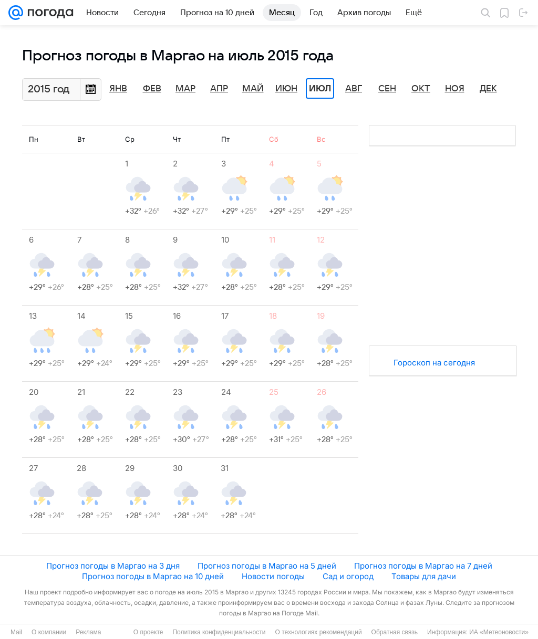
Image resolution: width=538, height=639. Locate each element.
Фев (152, 88)
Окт (420, 88)
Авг (353, 88)
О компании (49, 632)
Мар (185, 88)
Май (253, 88)
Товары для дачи (423, 576)
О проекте (148, 632)
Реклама (88, 632)
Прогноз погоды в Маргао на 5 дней (267, 566)
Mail (16, 632)
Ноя (454, 88)
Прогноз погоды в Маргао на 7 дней (423, 566)
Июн (286, 88)
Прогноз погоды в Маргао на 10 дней (153, 576)
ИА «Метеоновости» (499, 632)
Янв (118, 88)
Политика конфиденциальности (218, 632)
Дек (488, 88)
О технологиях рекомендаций (318, 632)
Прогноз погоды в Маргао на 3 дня (113, 566)
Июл (320, 88)
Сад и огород (348, 576)
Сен (387, 88)
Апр (219, 88)
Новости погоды (273, 576)
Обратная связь (394, 632)
